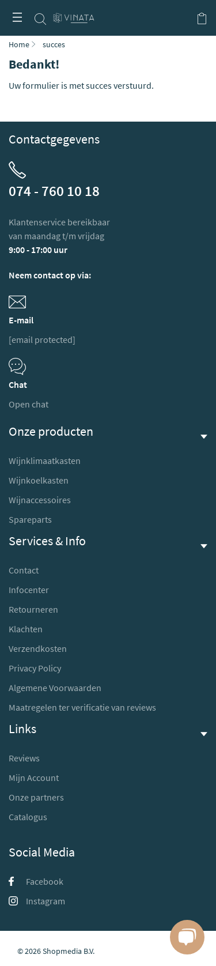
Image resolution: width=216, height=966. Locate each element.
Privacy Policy (35, 668)
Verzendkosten (38, 648)
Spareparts (30, 519)
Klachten (26, 629)
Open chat (28, 404)
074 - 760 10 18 (54, 191)
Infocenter (29, 589)
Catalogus (28, 816)
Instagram (37, 901)
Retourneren (33, 609)
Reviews (24, 758)
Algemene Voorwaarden (55, 687)
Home (19, 44)
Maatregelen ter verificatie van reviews (82, 707)
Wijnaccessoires (40, 499)
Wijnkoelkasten (39, 480)
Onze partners (36, 797)
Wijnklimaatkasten (45, 460)
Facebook (36, 881)
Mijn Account (34, 777)
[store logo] (74, 13)
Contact (24, 570)
